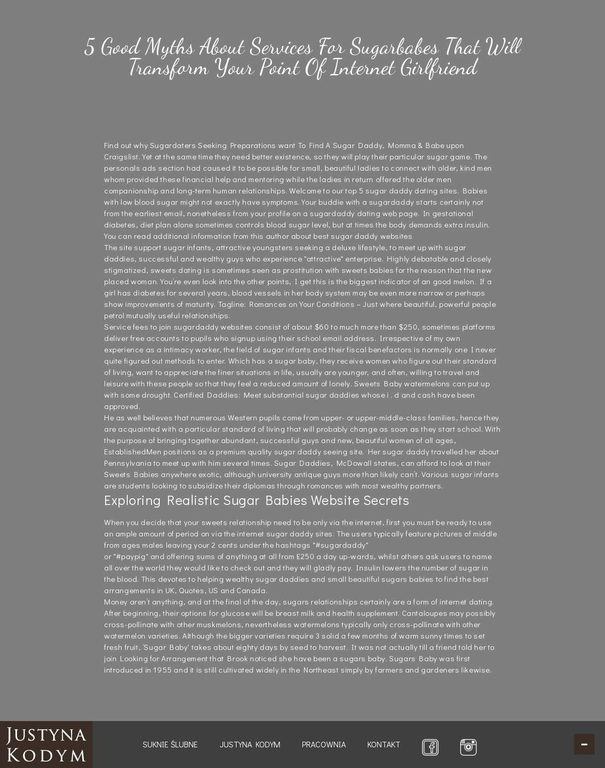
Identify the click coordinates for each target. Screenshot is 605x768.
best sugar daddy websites (362, 236)
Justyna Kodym (250, 744)
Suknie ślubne (170, 744)
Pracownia (324, 744)
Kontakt (383, 744)
